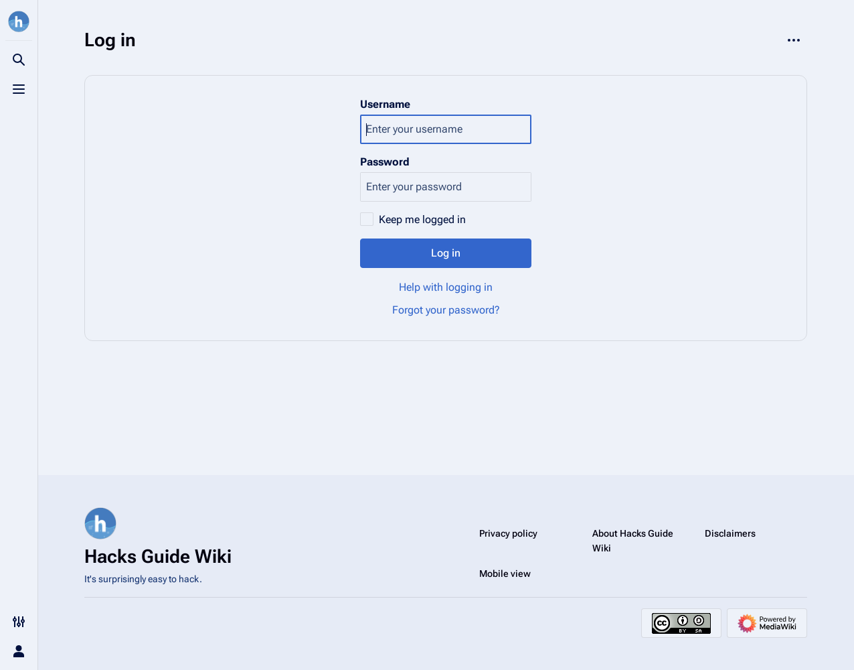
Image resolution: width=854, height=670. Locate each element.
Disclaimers (730, 533)
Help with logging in (446, 287)
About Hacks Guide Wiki (632, 540)
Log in (445, 253)
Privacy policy (508, 533)
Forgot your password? (446, 310)
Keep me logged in (422, 219)
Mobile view (505, 573)
